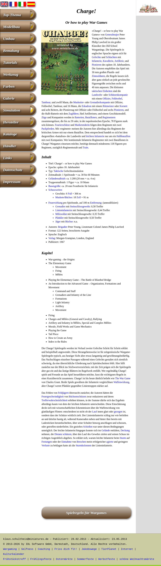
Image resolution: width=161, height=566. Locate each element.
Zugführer (74, 113)
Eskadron (86, 106)
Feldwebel (117, 98)
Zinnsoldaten (98, 76)
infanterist (67, 210)
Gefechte (96, 57)
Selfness (27, 549)
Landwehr (97, 94)
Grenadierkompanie (100, 102)
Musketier (78, 102)
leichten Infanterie (95, 136)
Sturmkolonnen (83, 445)
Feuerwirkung (55, 202)
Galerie (8, 98)
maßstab (61, 178)
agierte (109, 441)
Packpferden (48, 128)
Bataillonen (91, 117)
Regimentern (108, 117)
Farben (8, 86)
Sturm (123, 438)
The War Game (122, 378)
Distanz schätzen (62, 434)
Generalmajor (112, 34)
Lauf (94, 411)
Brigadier (62, 227)
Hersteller (11, 122)
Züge (44, 117)
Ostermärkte (64, 559)
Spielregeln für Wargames (86, 513)
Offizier (106, 98)
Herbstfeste (106, 559)
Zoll (79, 197)
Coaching (44, 549)
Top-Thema (12, 15)
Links (7, 158)
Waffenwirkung (121, 382)
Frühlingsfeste (40, 559)
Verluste (46, 445)
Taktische (58, 171)
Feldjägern (63, 392)
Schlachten (111, 57)
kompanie (123, 94)
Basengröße (54, 186)
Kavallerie (108, 61)
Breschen (81, 441)
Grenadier (60, 206)
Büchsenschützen (77, 396)
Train (85, 147)
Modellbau (11, 27)
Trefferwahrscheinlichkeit (54, 400)
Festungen (47, 441)
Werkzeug (10, 74)
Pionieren (96, 64)
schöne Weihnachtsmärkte (136, 559)
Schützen (113, 94)
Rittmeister (108, 106)
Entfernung (95, 202)
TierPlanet (108, 549)
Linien (58, 210)
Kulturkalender (13, 554)
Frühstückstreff (14, 559)
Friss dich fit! (65, 549)
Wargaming (10, 549)
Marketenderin (82, 125)
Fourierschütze (62, 125)
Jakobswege (89, 549)
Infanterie (97, 61)
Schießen (87, 426)
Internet (127, 549)
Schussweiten (55, 190)
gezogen (118, 411)
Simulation (11, 110)
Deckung (125, 430)
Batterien (79, 117)
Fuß (70, 193)
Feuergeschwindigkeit (53, 396)
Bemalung (11, 51)
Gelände (52, 178)
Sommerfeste (85, 559)
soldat (64, 214)
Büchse (69, 221)
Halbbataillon (123, 136)
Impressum (11, 182)
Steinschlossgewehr (80, 206)
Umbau (8, 39)
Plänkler (59, 217)
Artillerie (119, 61)
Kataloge (10, 134)
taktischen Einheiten (102, 91)
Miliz (58, 214)
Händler (9, 146)
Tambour (46, 102)
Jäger (58, 221)
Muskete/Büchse (63, 197)
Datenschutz (12, 170)
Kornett (123, 106)
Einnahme (66, 441)
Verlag (51, 238)
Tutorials (10, 63)
